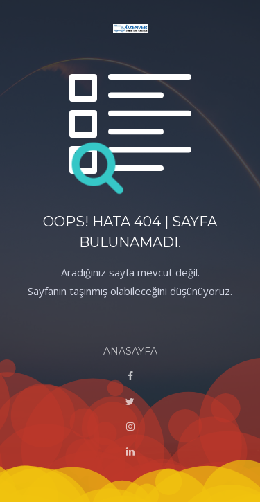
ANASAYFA (130, 351)
